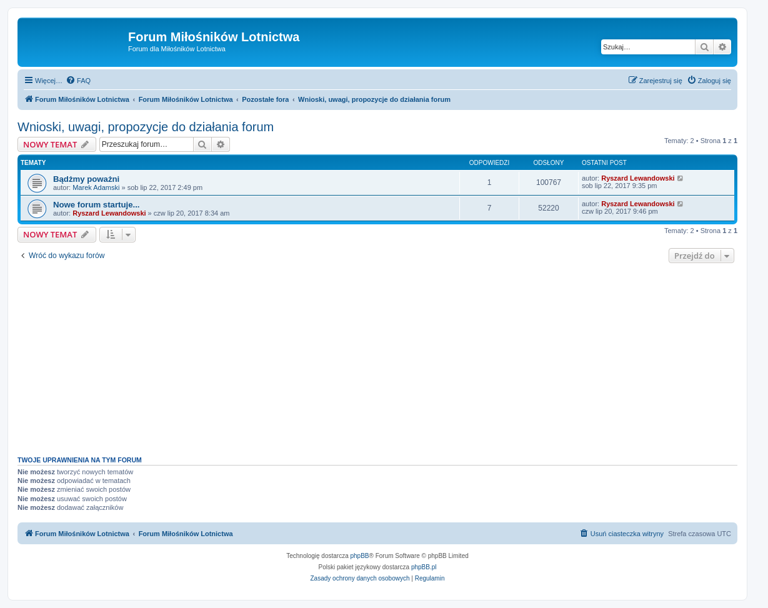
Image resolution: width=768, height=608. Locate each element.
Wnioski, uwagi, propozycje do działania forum (145, 127)
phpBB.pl (424, 567)
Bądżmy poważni (86, 179)
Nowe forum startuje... (96, 204)
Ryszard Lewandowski (637, 178)
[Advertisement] (377, 356)
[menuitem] (78, 80)
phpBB (360, 555)
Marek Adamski (95, 187)
